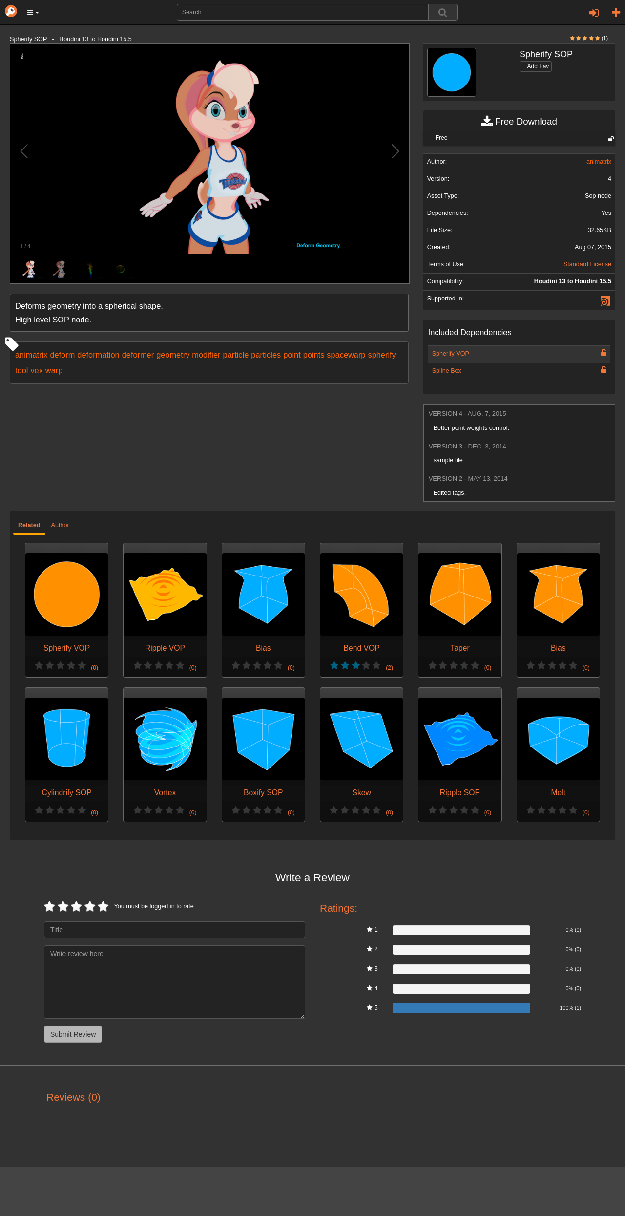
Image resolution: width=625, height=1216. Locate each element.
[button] (33, 12)
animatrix (31, 354)
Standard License (587, 264)
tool (21, 370)
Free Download (519, 121)
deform (62, 354)
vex (36, 370)
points (314, 354)
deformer (138, 354)
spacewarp (346, 354)
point (291, 354)
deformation (98, 354)
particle (236, 354)
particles (266, 354)
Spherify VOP (450, 353)
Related (29, 525)
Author (60, 525)
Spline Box (446, 370)
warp (53, 370)
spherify (382, 354)
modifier (206, 354)
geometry (172, 354)
